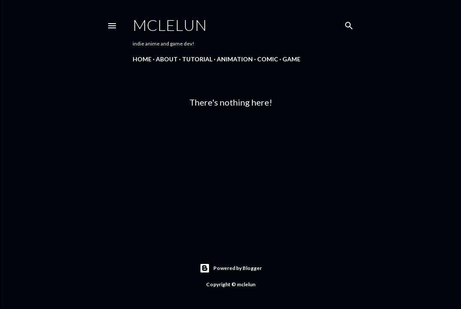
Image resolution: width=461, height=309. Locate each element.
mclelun (170, 24)
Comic (267, 59)
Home (142, 59)
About (167, 59)
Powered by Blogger (231, 268)
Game (291, 59)
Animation (235, 59)
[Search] (349, 23)
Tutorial (197, 59)
